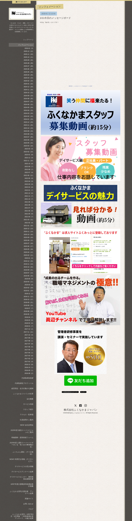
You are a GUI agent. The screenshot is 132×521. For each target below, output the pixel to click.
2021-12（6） (29, 193)
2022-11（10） (29, 160)
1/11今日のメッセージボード (55, 18)
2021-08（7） (29, 205)
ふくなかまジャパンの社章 (23, 394)
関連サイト (29, 499)
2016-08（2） (29, 373)
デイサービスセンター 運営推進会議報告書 (21, 478)
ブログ (30, 509)
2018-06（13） (29, 311)
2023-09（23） (29, 131)
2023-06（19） (29, 140)
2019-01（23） (29, 290)
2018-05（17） (29, 314)
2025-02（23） (29, 81)
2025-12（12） (29, 51)
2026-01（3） (29, 48)
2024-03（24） (29, 113)
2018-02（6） (29, 323)
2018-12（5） (29, 293)
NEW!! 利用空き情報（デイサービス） (21, 460)
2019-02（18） (29, 288)
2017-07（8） (29, 344)
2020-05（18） (29, 249)
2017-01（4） (29, 361)
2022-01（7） (29, 190)
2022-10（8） (29, 163)
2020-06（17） (29, 246)
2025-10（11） (29, 57)
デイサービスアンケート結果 (22, 472)
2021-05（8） (29, 214)
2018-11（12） (29, 296)
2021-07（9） (29, 208)
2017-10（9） (29, 335)
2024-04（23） (29, 110)
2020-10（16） (29, 234)
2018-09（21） (29, 302)
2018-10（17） (29, 299)
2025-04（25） (29, 75)
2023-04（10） (29, 146)
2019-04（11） (29, 282)
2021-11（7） (29, 196)
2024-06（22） (29, 104)
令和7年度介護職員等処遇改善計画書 (22, 485)
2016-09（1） (29, 370)
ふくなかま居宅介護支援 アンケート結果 (21, 492)
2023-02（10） (29, 152)
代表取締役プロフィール (24, 383)
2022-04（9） (29, 181)
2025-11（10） (29, 54)
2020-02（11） (29, 255)
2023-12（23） (29, 122)
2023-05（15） (29, 143)
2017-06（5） (29, 347)
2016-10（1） (29, 367)
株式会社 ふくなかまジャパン (75, 86)
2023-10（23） (29, 128)
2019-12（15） (29, 261)
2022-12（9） (29, 158)
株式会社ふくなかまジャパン (80, 409)
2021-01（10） (29, 225)
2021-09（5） (29, 202)
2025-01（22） (29, 84)
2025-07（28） (29, 66)
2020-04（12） (29, 252)
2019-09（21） (29, 270)
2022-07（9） (29, 172)
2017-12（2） (29, 329)
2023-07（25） (29, 137)
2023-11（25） (29, 125)
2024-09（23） (29, 95)
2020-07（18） (29, 243)
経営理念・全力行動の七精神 (22, 388)
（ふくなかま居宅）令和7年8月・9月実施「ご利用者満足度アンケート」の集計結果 (22, 516)
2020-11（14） (29, 231)
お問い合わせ (28, 504)
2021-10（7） (29, 199)
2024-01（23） (29, 119)
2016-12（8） (29, 364)
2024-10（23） (29, 92)
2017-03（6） (29, 355)
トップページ (28, 40)
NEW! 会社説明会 (26, 425)
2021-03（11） (29, 220)
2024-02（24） (29, 116)
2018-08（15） (29, 305)
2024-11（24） (29, 90)
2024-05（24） (29, 107)
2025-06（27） (29, 69)
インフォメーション (25, 45)
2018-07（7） (29, 308)
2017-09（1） (29, 338)
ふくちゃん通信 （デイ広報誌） (23, 453)
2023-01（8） (29, 155)
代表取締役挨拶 (27, 378)
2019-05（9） (29, 279)
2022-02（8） (29, 187)
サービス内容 (28, 404)
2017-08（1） (29, 341)
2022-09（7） (29, 166)
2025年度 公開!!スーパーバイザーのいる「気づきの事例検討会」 (21, 445)
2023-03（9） (29, 149)
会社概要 (30, 399)
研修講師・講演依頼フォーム (22, 437)
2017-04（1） (29, 353)
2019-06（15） (29, 276)
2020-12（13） (29, 228)
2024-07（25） (29, 101)
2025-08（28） (29, 63)
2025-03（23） (29, 78)
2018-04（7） (29, 317)
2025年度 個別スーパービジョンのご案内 (22, 431)
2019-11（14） (29, 264)
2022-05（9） (29, 178)
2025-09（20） (29, 60)
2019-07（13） (29, 273)
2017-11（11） (29, 332)
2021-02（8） (29, 223)
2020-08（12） (29, 240)
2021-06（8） (29, 211)
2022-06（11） (29, 175)
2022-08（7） (29, 169)
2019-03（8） (29, 285)
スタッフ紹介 (28, 409)
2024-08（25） (29, 98)
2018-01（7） (29, 326)
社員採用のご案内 (26, 420)
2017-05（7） (29, 350)
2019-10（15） (29, 267)
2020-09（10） (29, 237)
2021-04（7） (29, 217)
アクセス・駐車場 (26, 415)
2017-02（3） (29, 358)
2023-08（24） (29, 134)
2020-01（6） (29, 258)
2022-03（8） (29, 184)
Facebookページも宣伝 (87, 86)
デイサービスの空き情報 (24, 466)
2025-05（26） (29, 72)
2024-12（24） (29, 87)
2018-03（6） (29, 320)
